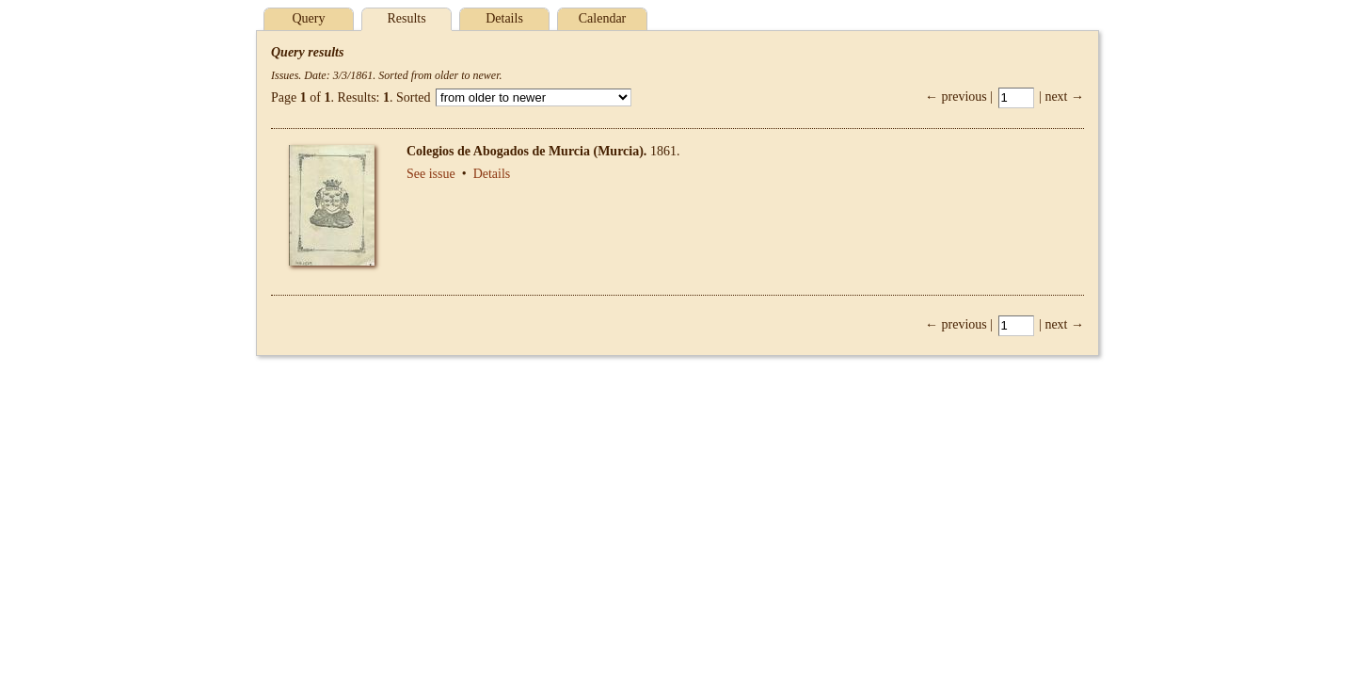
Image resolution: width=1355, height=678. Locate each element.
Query (309, 18)
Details (504, 18)
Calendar (603, 18)
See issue (430, 174)
